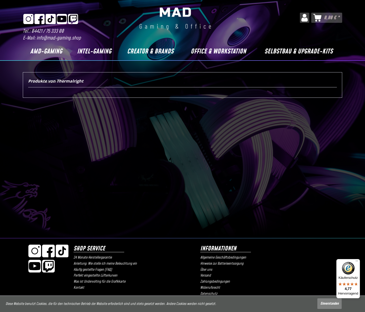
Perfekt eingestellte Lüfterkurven (95, 275)
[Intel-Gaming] (94, 52)
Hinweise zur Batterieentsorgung (221, 263)
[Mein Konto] (304, 18)
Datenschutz (208, 293)
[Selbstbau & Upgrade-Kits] (298, 52)
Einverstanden (329, 303)
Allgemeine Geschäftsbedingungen (223, 257)
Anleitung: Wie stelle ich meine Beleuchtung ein (105, 263)
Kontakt (79, 287)
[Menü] (357, 262)
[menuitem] (304, 18)
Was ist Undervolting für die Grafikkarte (99, 281)
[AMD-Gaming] (46, 52)
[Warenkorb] (326, 18)
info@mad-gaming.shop (58, 38)
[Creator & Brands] (150, 52)
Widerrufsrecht (210, 287)
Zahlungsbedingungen (215, 281)
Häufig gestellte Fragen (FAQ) (93, 269)
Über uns (206, 269)
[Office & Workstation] (218, 52)
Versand (205, 275)
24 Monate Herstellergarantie (93, 257)
